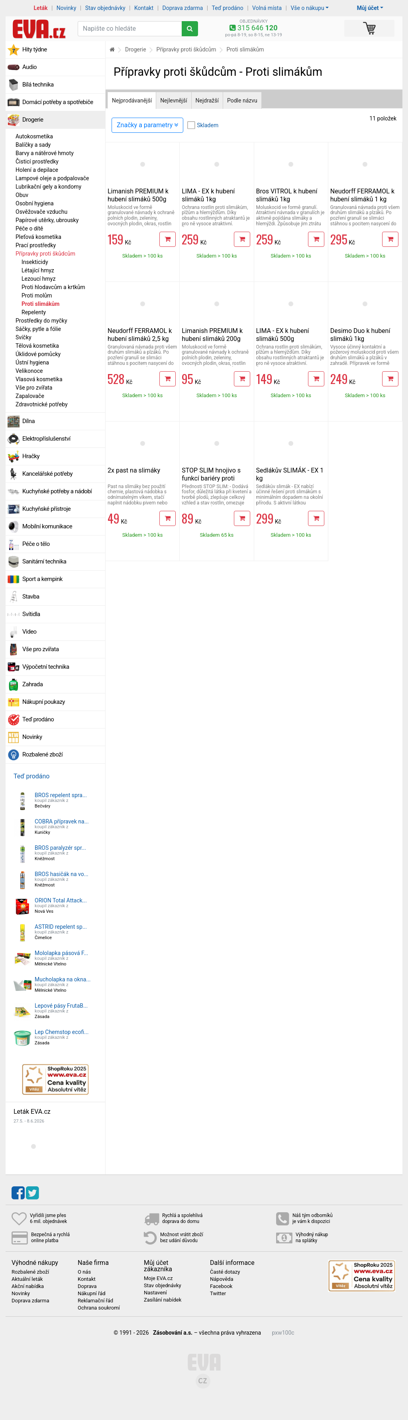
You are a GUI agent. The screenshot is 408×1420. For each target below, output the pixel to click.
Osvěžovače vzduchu (41, 212)
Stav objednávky (105, 8)
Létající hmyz (38, 270)
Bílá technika (38, 84)
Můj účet (368, 8)
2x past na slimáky (134, 470)
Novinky (66, 8)
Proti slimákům (40, 304)
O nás (84, 1272)
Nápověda (221, 1279)
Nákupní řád (92, 1293)
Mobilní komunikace (47, 526)
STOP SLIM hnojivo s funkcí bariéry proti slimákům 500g (211, 478)
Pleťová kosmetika (38, 237)
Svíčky (23, 337)
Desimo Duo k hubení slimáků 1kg (360, 335)
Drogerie (32, 119)
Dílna (28, 421)
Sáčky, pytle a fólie (38, 329)
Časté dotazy (225, 1272)
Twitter (218, 1293)
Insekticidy (35, 262)
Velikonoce (29, 371)
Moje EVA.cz (158, 1278)
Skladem (207, 125)
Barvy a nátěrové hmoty (45, 153)
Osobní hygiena (35, 203)
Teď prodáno (227, 8)
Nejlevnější (173, 100)
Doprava (87, 1286)
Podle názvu (242, 100)
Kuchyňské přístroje (46, 508)
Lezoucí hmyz (38, 279)
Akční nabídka (28, 1286)
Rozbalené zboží (42, 754)
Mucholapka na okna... (62, 979)
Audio (29, 67)
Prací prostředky (36, 245)
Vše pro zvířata (34, 387)
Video (29, 631)
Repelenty (34, 312)
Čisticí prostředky (37, 161)
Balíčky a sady (33, 145)
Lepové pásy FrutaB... (61, 1005)
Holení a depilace (37, 170)
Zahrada (32, 684)
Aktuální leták (27, 1279)
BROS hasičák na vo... (61, 874)
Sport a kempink (42, 579)
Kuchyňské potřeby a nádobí (57, 491)
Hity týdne (34, 49)
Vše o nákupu (307, 8)
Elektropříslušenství (46, 438)
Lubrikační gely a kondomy (48, 186)
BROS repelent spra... (61, 795)
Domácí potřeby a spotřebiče (57, 102)
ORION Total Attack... (61, 900)
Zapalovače (30, 396)
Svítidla (31, 614)
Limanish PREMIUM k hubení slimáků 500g (138, 195)
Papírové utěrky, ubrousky (47, 220)
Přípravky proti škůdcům (45, 253)
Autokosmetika (34, 136)
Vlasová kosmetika (39, 379)
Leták (41, 8)
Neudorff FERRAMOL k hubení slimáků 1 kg (362, 195)
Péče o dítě (29, 228)
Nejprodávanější (132, 100)
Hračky (30, 456)
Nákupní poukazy (43, 701)
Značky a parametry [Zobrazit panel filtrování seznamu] (147, 125)
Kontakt (143, 8)
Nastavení (155, 1293)
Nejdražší (207, 100)
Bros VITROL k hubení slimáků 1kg (287, 195)
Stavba (30, 596)
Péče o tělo (36, 544)
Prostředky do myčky (41, 320)
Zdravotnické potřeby (42, 404)
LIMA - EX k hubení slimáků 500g (282, 335)
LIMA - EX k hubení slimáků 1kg (208, 195)
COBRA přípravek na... (62, 821)
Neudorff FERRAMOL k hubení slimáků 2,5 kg (140, 335)
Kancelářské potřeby (47, 473)
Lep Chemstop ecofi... (61, 1032)
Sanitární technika (44, 561)
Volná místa (267, 8)
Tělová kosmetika (37, 346)
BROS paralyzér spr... (60, 848)
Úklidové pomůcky (38, 354)
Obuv (22, 195)
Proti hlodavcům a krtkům (53, 287)
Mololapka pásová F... (61, 953)
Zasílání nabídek (162, 1300)
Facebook (221, 1286)
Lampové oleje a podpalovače (52, 178)
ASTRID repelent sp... (61, 927)
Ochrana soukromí (99, 1308)
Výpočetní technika (45, 666)
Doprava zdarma (183, 8)
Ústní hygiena (32, 362)
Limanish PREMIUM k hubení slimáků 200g (212, 335)
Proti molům (37, 295)
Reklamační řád (95, 1301)
